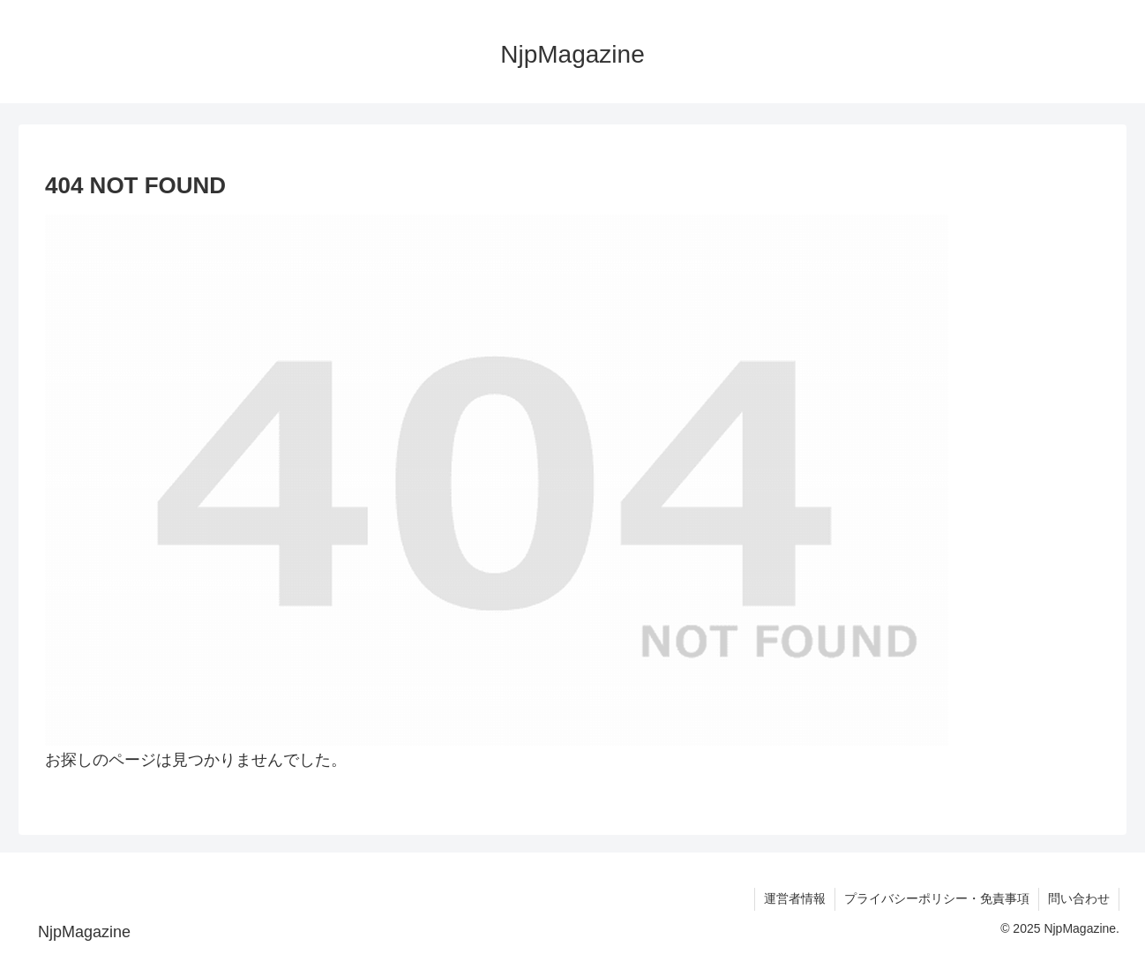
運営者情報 (795, 898)
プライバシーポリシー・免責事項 (936, 898)
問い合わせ (1079, 898)
